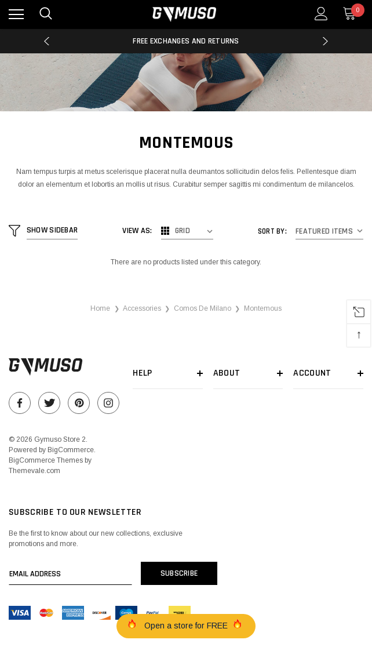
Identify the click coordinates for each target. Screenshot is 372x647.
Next (326, 41)
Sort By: (272, 231)
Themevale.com (34, 471)
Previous (46, 41)
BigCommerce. (72, 450)
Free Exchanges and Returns (186, 41)
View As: (137, 231)
